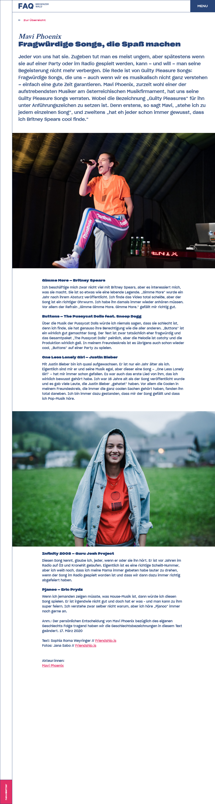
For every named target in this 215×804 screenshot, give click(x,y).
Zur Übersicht (35, 20)
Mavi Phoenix (53, 666)
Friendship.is (105, 641)
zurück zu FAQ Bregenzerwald (33, 6)
